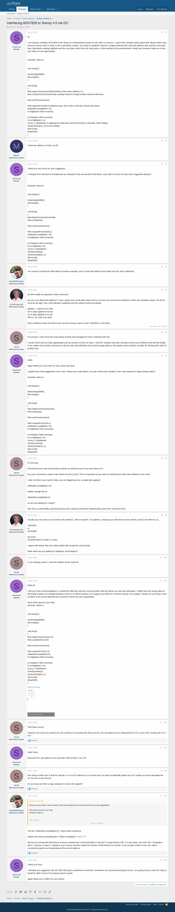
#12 (165, 722)
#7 (166, 355)
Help (155, 904)
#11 (165, 581)
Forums (22, 9)
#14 (165, 771)
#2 (166, 141)
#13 (165, 748)
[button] (43, 9)
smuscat (12, 27)
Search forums (23, 14)
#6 (166, 332)
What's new (35, 9)
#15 (165, 796)
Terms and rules (132, 904)
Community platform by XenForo (87, 909)
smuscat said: (34, 801)
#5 (166, 290)
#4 (166, 267)
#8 (166, 458)
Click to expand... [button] (97, 823)
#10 (165, 558)
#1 (166, 32)
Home (11, 9)
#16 (165, 860)
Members (51, 9)
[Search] (162, 9)
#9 (166, 515)
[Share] (162, 32)
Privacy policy (145, 904)
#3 (166, 164)
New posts (11, 14)
